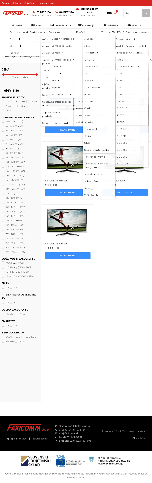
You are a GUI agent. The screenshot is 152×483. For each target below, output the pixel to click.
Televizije (51, 45)
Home (5, 56)
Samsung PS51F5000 (56, 180)
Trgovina (39, 45)
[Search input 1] (135, 13)
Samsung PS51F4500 (113, 117)
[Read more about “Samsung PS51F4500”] (125, 129)
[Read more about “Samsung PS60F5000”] (125, 192)
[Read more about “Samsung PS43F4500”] (68, 129)
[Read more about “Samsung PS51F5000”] (68, 192)
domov (29, 45)
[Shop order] (68, 69)
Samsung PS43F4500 (56, 117)
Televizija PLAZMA (66, 45)
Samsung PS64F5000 (56, 243)
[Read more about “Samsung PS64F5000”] (68, 255)
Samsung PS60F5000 (113, 180)
